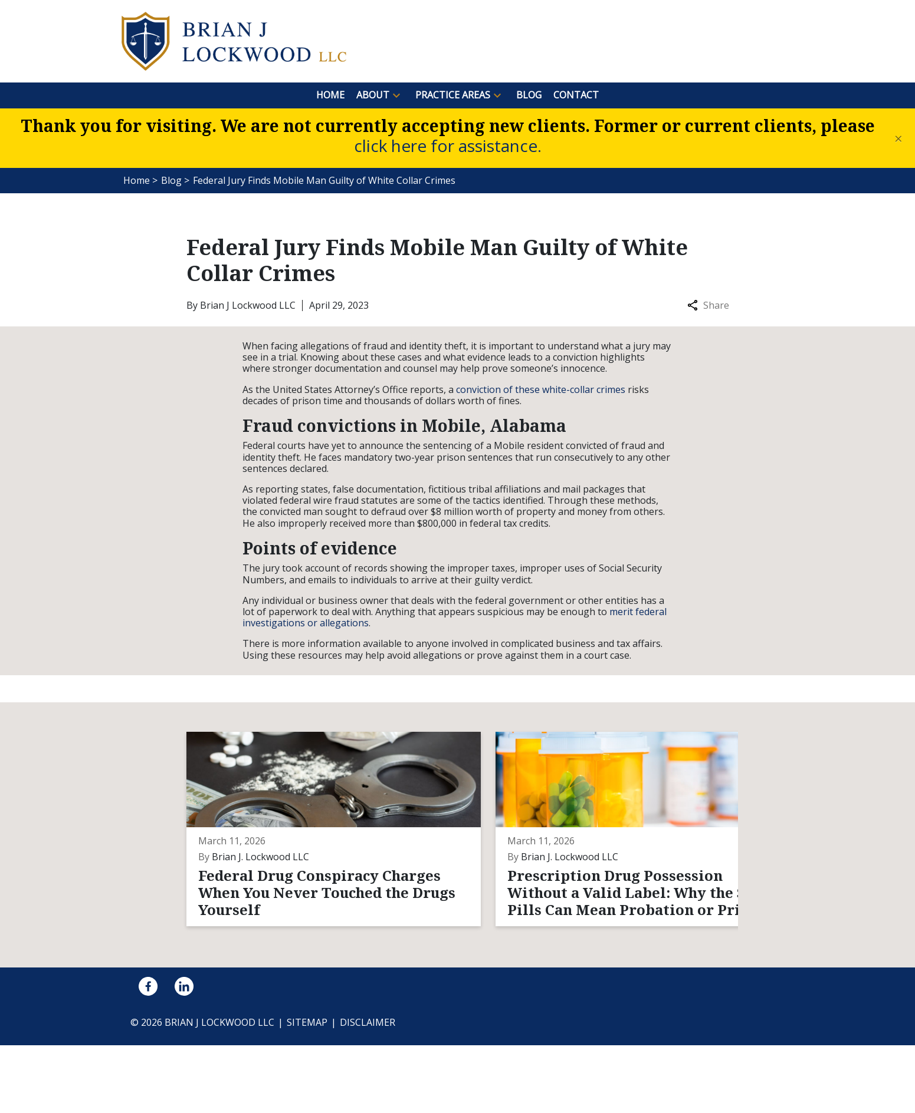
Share (708, 305)
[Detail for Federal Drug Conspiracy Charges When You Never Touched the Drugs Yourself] (279, 863)
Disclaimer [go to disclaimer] (367, 1090)
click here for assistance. (448, 145)
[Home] (330, 95)
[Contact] (576, 95)
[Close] (898, 138)
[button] (396, 95)
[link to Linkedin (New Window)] (184, 1054)
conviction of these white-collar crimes (540, 389)
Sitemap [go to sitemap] (307, 1090)
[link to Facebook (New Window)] (148, 1054)
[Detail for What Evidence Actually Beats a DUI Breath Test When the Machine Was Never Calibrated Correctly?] (650, 863)
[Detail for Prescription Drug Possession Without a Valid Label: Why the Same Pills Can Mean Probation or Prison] (464, 863)
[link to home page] (234, 40)
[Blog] (529, 95)
